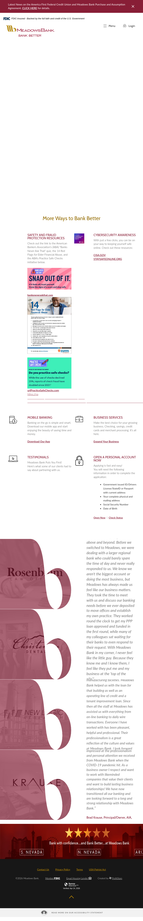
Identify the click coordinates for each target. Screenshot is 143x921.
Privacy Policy (62, 869)
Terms (79, 869)
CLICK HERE (29, 8)
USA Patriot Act (97, 869)
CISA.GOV (99, 255)
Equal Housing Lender (79, 878)
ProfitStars (117, 878)
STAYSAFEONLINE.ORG (107, 259)
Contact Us (43, 869)
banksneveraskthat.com (40, 295)
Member (52, 878)
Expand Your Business (106, 441)
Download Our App (38, 441)
